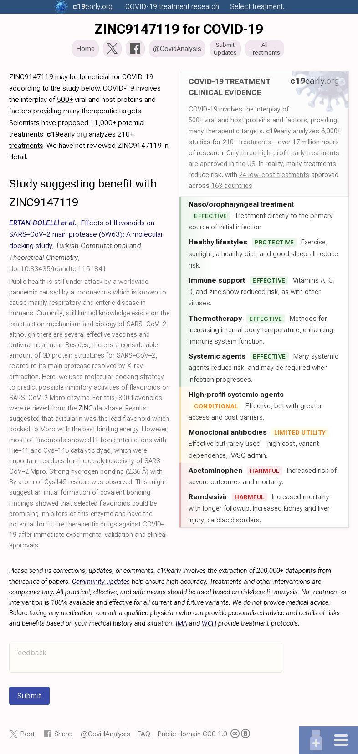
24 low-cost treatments (274, 176)
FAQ (143, 734)
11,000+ (103, 123)
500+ (196, 121)
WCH (209, 624)
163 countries (231, 186)
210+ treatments (247, 143)
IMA (181, 624)
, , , (86, 246)
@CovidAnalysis (105, 734)
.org (92, 6)
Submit (29, 696)
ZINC (85, 409)
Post (27, 734)
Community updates (101, 583)
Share (63, 734)
